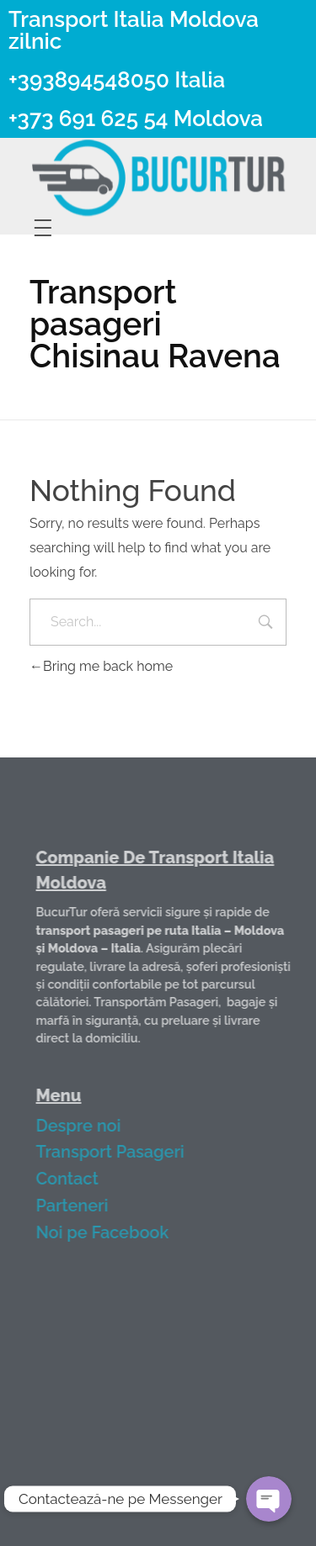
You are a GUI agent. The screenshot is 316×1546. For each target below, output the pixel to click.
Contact (78, 1179)
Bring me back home (101, 666)
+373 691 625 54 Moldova (135, 118)
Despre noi (89, 1126)
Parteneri (83, 1205)
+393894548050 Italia (116, 79)
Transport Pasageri (121, 1152)
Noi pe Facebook (113, 1232)
